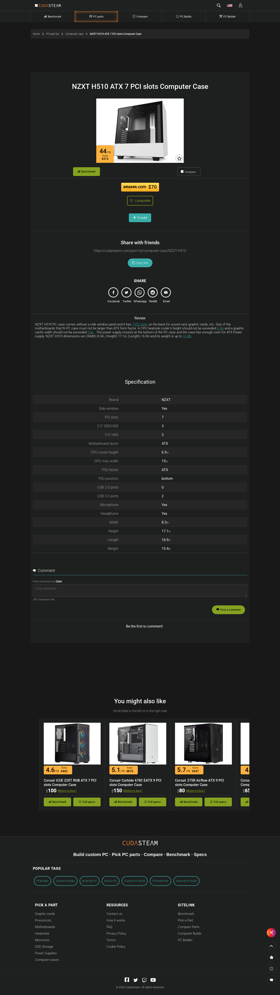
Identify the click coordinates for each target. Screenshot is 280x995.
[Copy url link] (140, 251)
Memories (42, 940)
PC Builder (185, 940)
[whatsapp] (140, 296)
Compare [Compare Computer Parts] (140, 16)
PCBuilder (43, 880)
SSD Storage (44, 947)
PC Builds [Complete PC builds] (183, 16)
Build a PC (110, 880)
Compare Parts (189, 927)
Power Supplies (46, 953)
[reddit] (153, 296)
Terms (111, 940)
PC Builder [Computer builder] (227, 16)
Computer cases (47, 960)
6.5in (220, 328)
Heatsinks (42, 933)
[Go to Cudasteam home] (50, 5)
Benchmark (86, 171)
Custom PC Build (134, 880)
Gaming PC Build (186, 880)
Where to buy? (67, 791)
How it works (116, 920)
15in (91, 332)
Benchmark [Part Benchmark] (52, 16)
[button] (218, 5)
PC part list (56, 33)
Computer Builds (189, 933)
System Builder (65, 880)
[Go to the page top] (271, 946)
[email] (166, 296)
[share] (113, 296)
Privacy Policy (116, 933)
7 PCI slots (140, 324)
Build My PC (89, 880)
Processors (43, 920)
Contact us (114, 914)
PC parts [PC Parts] (96, 16)
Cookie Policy (116, 947)
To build (140, 217)
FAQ (109, 927)
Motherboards (45, 927)
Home (39, 33)
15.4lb (187, 336)
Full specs (87, 801)
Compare (188, 172)
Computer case (78, 33)
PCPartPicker (160, 880)
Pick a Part (185, 920)
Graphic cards (45, 914)
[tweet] (126, 296)
